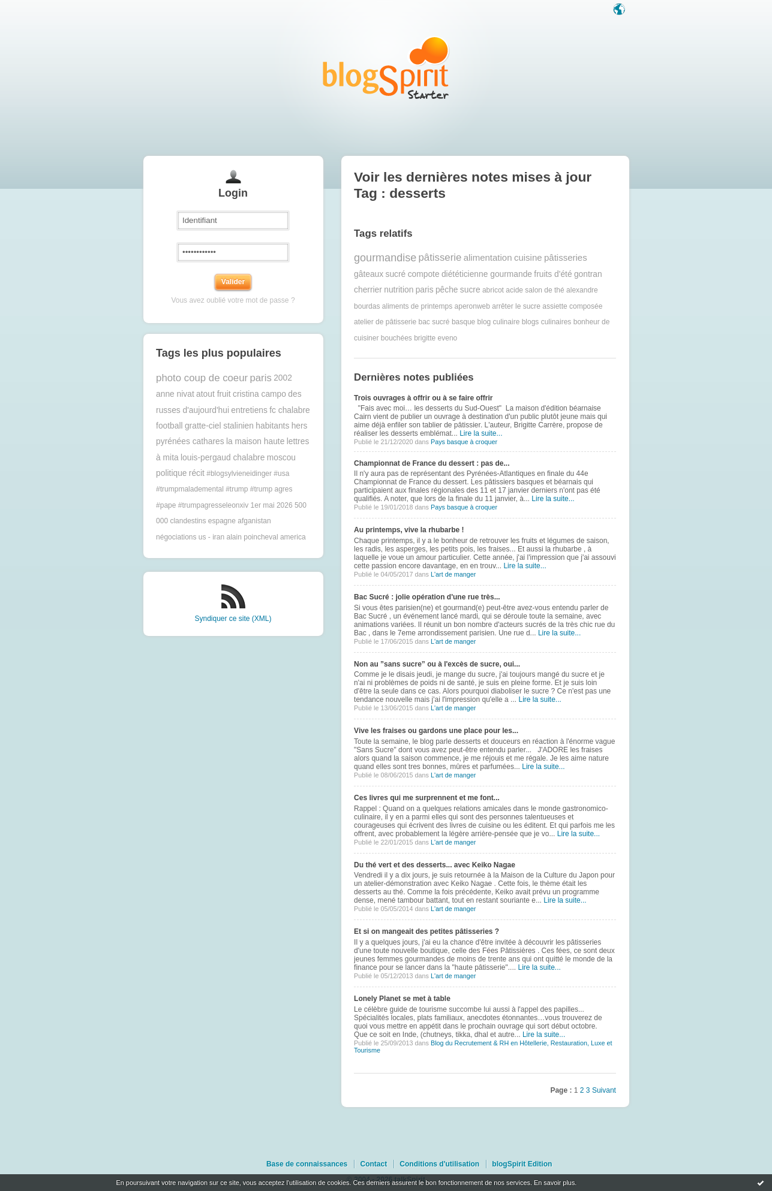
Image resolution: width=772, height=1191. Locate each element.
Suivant (604, 1090)
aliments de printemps (417, 306)
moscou (281, 457)
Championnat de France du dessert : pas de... (431, 463)
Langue (620, 10)
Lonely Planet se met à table (402, 998)
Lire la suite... (480, 433)
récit (197, 473)
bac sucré (434, 322)
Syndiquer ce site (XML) (232, 618)
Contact (373, 1164)
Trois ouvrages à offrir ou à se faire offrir (423, 398)
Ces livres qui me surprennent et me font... (427, 798)
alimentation (488, 257)
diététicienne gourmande (486, 274)
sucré (396, 274)
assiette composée (572, 306)
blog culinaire (498, 322)
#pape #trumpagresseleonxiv (202, 505)
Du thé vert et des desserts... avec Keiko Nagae (434, 865)
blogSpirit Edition (522, 1164)
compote (424, 274)
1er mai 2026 (272, 505)
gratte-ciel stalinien (219, 425)
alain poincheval (252, 537)
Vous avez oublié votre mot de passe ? (233, 300)
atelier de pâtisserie (385, 322)
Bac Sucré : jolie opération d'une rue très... (427, 597)
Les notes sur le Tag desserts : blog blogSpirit (386, 67)
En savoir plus (554, 1182)
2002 (283, 377)
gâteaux (368, 274)
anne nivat (175, 394)
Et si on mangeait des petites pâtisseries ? (426, 931)
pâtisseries (565, 257)
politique (171, 473)
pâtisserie (440, 257)
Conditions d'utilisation (439, 1164)
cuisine (528, 257)
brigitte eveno (435, 338)
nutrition (398, 289)
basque (463, 322)
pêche (446, 289)
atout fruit (213, 394)
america (293, 537)
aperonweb (472, 306)
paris (260, 378)
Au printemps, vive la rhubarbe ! (409, 530)
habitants (272, 425)
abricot (493, 290)
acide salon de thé (535, 290)
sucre (470, 289)
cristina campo (259, 394)
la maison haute (255, 441)
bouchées (396, 338)
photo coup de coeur (202, 378)
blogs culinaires (547, 322)
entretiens (249, 410)
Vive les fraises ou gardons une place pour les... (436, 730)
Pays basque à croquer (464, 441)
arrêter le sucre (516, 306)
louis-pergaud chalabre (223, 457)
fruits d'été (553, 274)
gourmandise (385, 258)
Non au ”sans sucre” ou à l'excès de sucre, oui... (437, 664)
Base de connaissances (306, 1164)
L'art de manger (453, 574)
